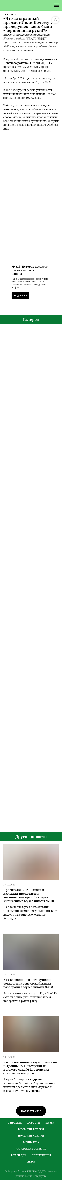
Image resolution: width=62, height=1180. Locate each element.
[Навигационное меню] (56, 5)
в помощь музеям (31, 1129)
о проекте (15, 1122)
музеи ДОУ (18, 1155)
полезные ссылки (31, 1135)
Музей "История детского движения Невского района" (30, 270)
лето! (31, 1161)
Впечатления (41, 1155)
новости (33, 1122)
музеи (49, 1122)
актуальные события (31, 1148)
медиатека (31, 1142)
